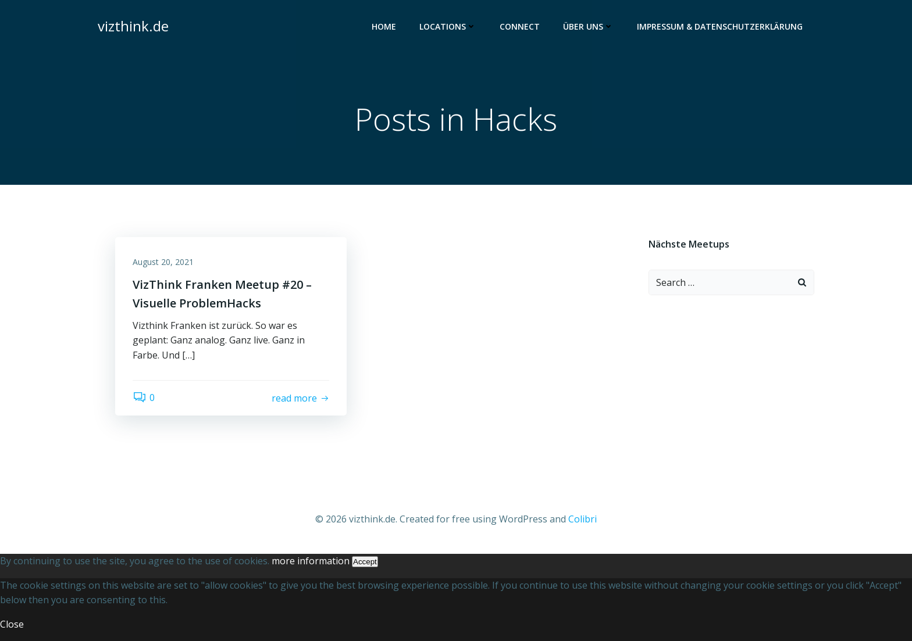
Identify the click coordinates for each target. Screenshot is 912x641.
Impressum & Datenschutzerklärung (720, 26)
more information (311, 560)
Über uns (588, 26)
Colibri (582, 519)
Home (384, 26)
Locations (447, 26)
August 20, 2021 (163, 261)
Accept (365, 561)
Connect (520, 26)
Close (12, 624)
